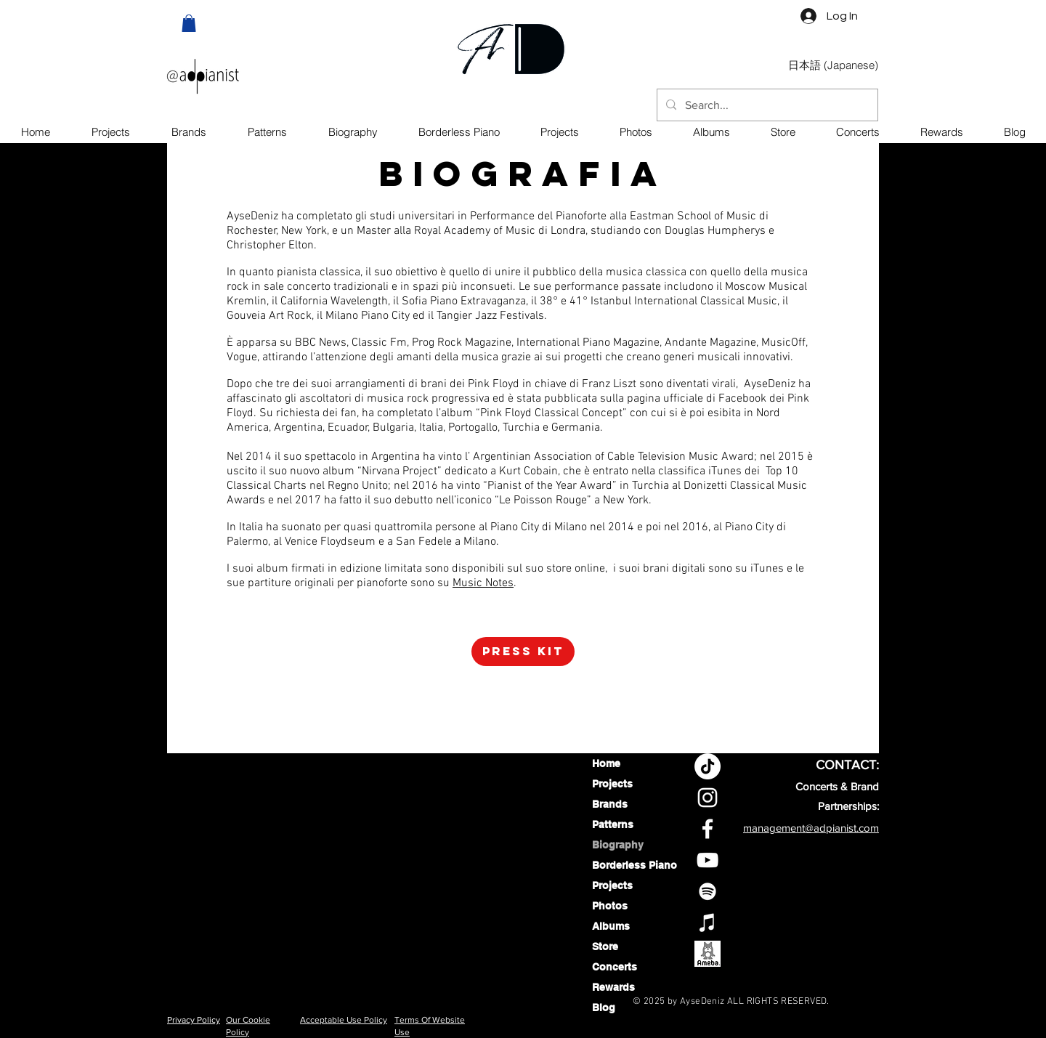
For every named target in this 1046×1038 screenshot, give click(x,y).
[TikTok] (707, 766)
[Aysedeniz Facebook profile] (707, 829)
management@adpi (789, 828)
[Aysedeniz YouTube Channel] (707, 860)
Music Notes (483, 583)
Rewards (613, 987)
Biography (618, 845)
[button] (189, 23)
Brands (610, 804)
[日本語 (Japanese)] (833, 65)
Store (605, 946)
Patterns (612, 824)
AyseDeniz (702, 1001)
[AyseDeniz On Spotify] (707, 891)
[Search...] (766, 105)
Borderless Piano (630, 865)
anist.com (857, 828)
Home (606, 763)
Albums (611, 926)
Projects (612, 784)
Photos (610, 906)
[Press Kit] (523, 651)
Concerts (614, 967)
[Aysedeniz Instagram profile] (707, 797)
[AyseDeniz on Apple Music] (707, 922)
